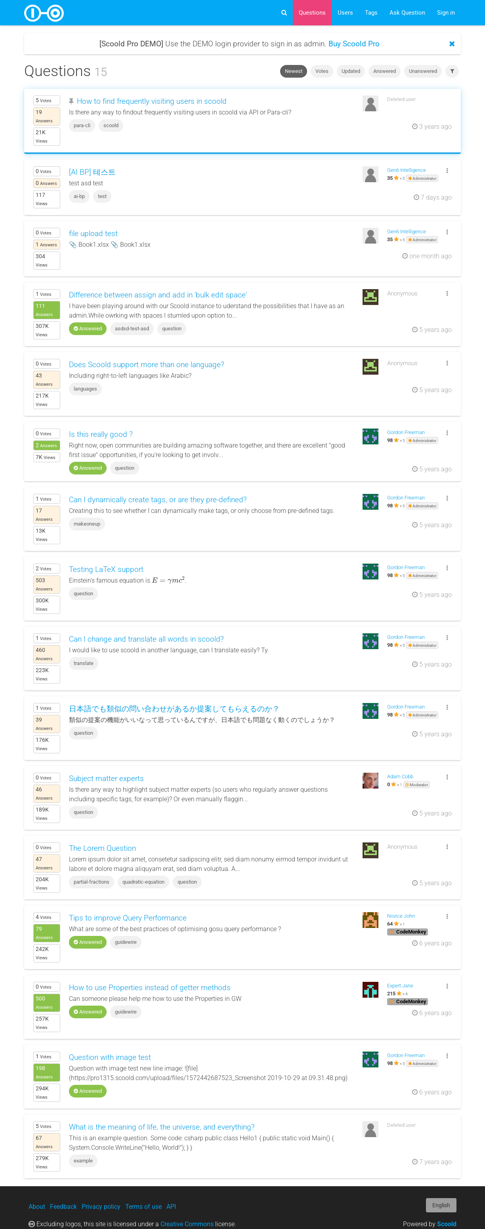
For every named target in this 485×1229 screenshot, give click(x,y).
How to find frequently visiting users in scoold (152, 101)
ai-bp (79, 196)
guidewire (126, 942)
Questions (312, 12)
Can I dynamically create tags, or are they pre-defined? (158, 499)
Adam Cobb (400, 776)
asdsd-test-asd (132, 329)
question (171, 329)
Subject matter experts (106, 778)
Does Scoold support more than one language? (146, 364)
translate (84, 663)
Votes (321, 71)
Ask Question (407, 12)
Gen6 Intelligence (406, 170)
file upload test (93, 233)
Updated (351, 71)
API (171, 1206)
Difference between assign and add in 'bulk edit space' (158, 294)
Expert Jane (400, 986)
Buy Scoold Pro (354, 43)
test (102, 196)
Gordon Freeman (406, 432)
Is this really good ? (101, 434)
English (441, 1205)
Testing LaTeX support (106, 569)
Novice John (401, 916)
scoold (110, 125)
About (37, 1206)
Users (345, 12)
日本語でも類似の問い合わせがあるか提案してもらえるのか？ (174, 708)
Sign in (446, 12)
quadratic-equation (143, 882)
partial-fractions (91, 882)
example (83, 1161)
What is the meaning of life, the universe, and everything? (162, 1127)
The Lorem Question (102, 848)
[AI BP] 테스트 (92, 172)
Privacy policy (101, 1206)
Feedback (63, 1206)
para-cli (82, 125)
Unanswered (423, 71)
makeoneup (87, 524)
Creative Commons (187, 1224)
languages (85, 389)
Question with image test (110, 1057)
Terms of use (143, 1206)
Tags (371, 12)
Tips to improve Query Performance (128, 917)
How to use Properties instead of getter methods (150, 987)
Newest (293, 71)
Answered (384, 71)
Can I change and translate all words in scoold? (146, 639)
